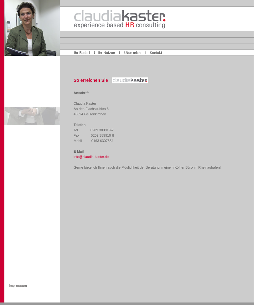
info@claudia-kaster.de (91, 157)
